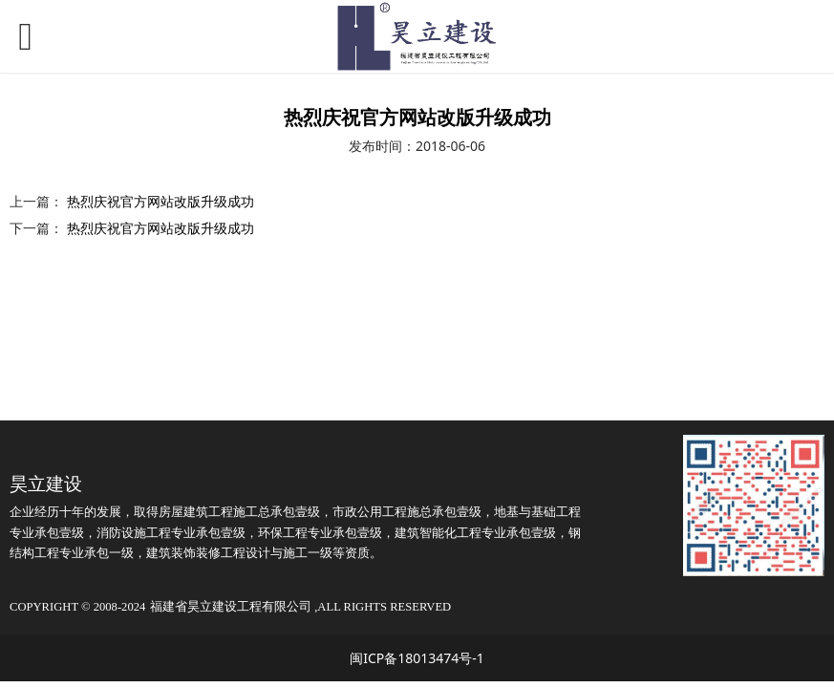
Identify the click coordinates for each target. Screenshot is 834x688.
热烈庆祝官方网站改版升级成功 (160, 201)
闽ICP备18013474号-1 (417, 658)
